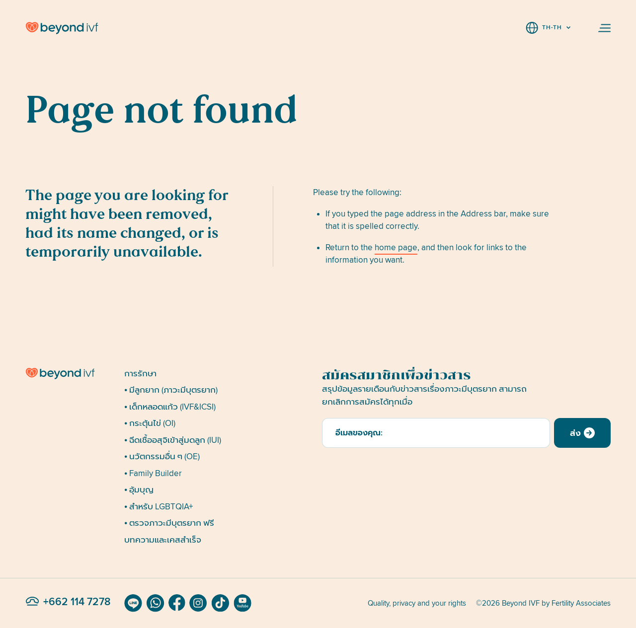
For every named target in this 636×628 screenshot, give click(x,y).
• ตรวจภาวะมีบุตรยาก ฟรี (169, 523)
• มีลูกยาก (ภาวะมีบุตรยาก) (171, 390)
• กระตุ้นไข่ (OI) (149, 423)
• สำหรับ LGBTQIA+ (158, 506)
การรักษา (140, 373)
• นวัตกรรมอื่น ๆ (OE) (162, 456)
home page (396, 247)
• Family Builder (153, 473)
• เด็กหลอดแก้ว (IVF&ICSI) (170, 407)
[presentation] (397, 471)
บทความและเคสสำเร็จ (162, 540)
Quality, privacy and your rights (417, 603)
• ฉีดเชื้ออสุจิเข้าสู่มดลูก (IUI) (172, 440)
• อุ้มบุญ (139, 490)
